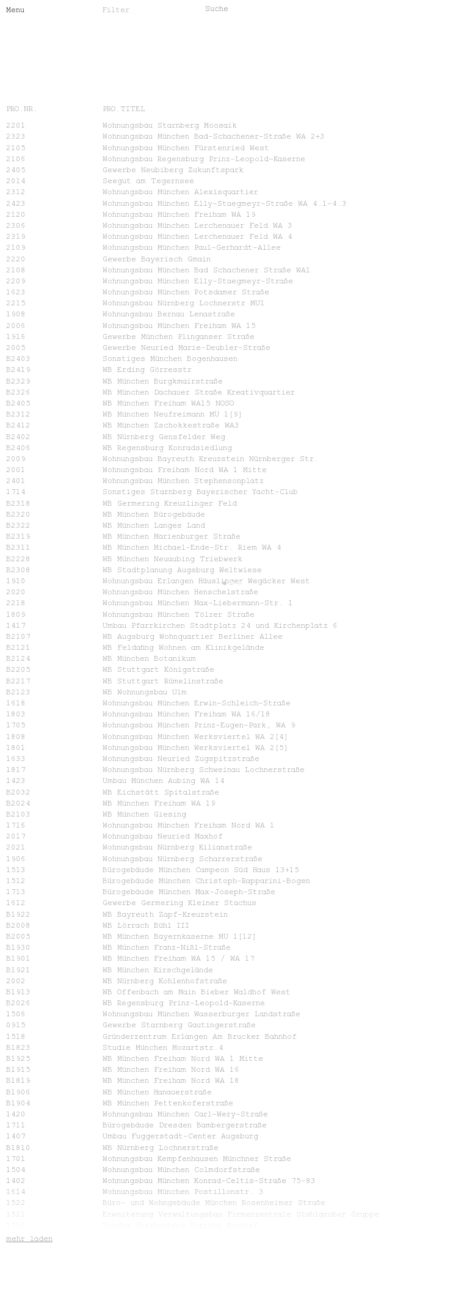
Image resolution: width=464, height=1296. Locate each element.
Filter (115, 8)
